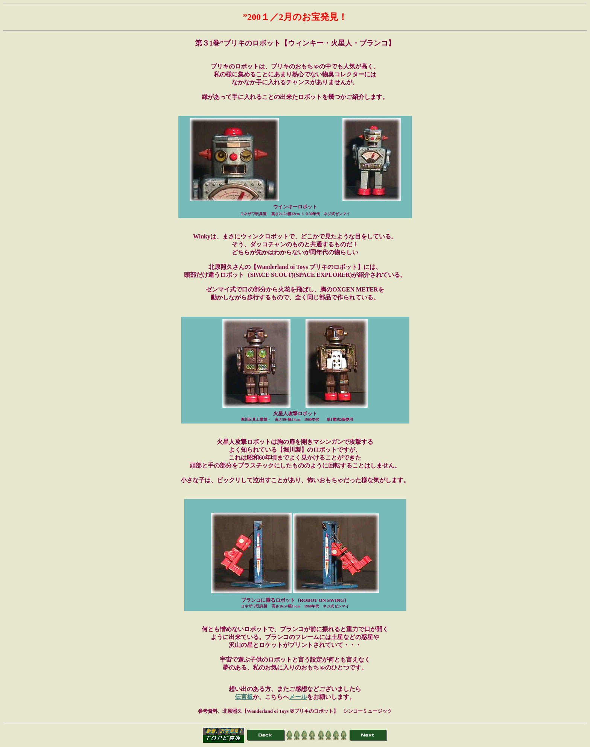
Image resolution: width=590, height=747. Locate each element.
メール (298, 697)
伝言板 (244, 697)
